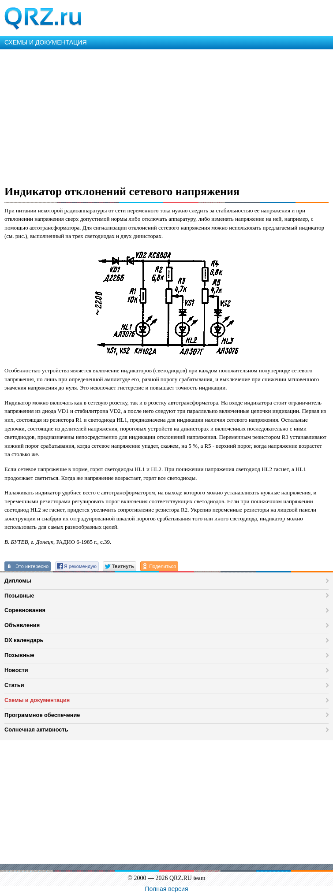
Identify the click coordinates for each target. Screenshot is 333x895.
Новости (16, 670)
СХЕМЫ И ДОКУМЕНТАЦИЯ (45, 42)
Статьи (14, 685)
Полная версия (166, 888)
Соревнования (24, 610)
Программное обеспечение (42, 715)
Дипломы (17, 580)
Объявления (22, 625)
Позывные (19, 595)
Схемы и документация (37, 700)
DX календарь (23, 640)
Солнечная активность (36, 729)
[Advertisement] (166, 115)
